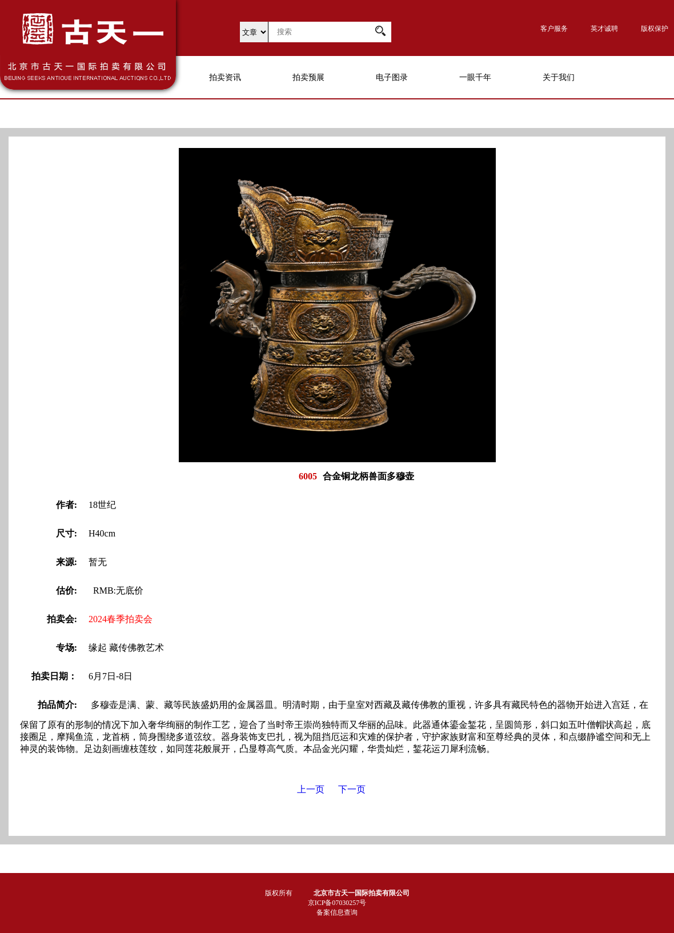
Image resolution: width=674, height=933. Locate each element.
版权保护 (654, 29)
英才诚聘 (604, 29)
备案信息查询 (337, 912)
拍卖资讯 (225, 77)
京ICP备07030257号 (337, 903)
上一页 (310, 789)
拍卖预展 (308, 77)
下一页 (352, 789)
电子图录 (392, 77)
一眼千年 (475, 77)
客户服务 (554, 29)
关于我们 (559, 77)
